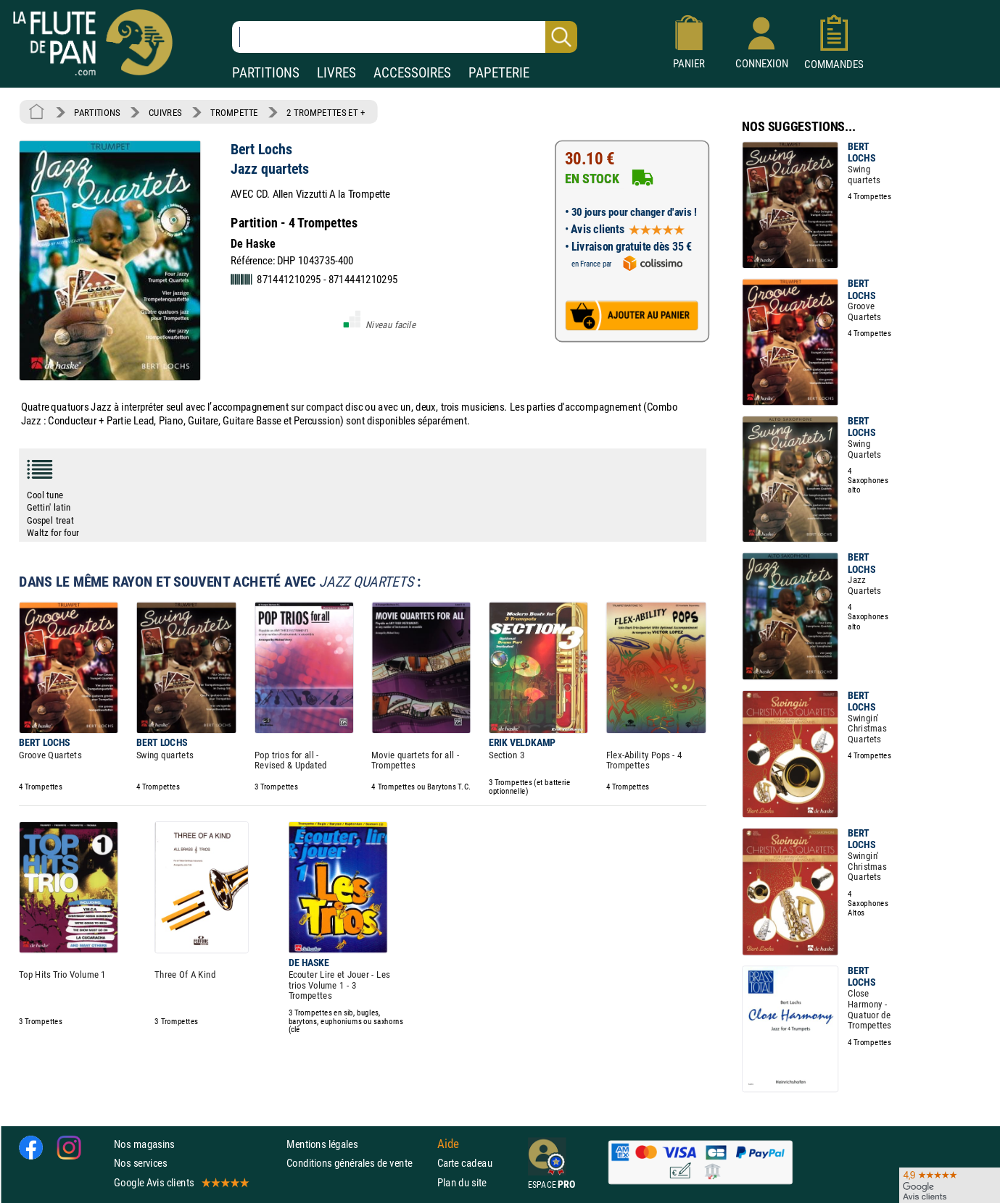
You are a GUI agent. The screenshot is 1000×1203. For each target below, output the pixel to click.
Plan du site (462, 1182)
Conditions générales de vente (358, 1163)
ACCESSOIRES (412, 72)
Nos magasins (144, 1144)
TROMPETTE (234, 112)
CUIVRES (165, 112)
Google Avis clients (180, 1182)
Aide (448, 1143)
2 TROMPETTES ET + (325, 112)
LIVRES (336, 72)
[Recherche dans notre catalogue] (404, 37)
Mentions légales (322, 1144)
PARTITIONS (265, 72)
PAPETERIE (498, 72)
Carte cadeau (464, 1163)
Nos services (140, 1163)
